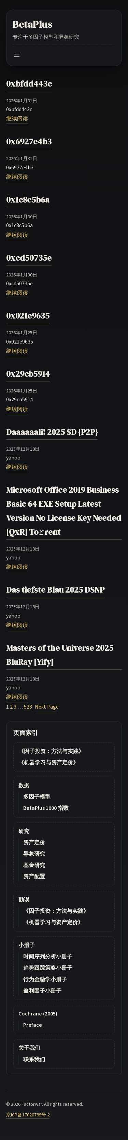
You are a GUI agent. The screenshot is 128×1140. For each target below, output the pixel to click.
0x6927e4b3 (29, 141)
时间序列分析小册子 (47, 956)
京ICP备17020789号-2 (28, 1114)
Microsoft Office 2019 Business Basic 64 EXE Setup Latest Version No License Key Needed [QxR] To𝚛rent (63, 510)
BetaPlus (33, 24)
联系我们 (34, 1059)
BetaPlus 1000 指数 (46, 808)
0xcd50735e (29, 257)
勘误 (23, 900)
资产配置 (34, 876)
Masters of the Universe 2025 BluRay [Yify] (59, 655)
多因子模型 (37, 797)
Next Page (47, 707)
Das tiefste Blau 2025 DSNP (55, 589)
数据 (23, 785)
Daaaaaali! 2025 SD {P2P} (52, 432)
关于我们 (29, 1048)
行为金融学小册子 (45, 979)
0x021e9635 (27, 315)
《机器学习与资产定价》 (48, 762)
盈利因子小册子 (42, 991)
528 (28, 707)
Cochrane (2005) (37, 1014)
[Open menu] (17, 55)
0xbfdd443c (29, 83)
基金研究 (34, 865)
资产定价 (34, 842)
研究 (23, 831)
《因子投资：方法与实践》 (51, 751)
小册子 (26, 945)
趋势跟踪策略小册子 (47, 968)
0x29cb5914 (28, 373)
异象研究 (34, 854)
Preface (32, 1025)
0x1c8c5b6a (27, 199)
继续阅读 (17, 118)
